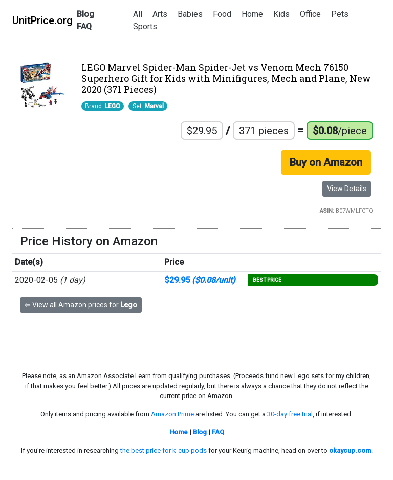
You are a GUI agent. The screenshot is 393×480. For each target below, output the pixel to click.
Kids (281, 14)
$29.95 (199, 280)
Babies (190, 14)
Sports (145, 26)
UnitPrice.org (42, 20)
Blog (85, 14)
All (137, 14)
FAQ (84, 26)
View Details (346, 188)
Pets (339, 14)
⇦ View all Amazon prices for (81, 305)
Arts (159, 14)
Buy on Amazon (326, 162)
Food (222, 14)
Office (310, 14)
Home (252, 14)
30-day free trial (290, 414)
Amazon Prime (172, 414)
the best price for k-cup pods (163, 450)
